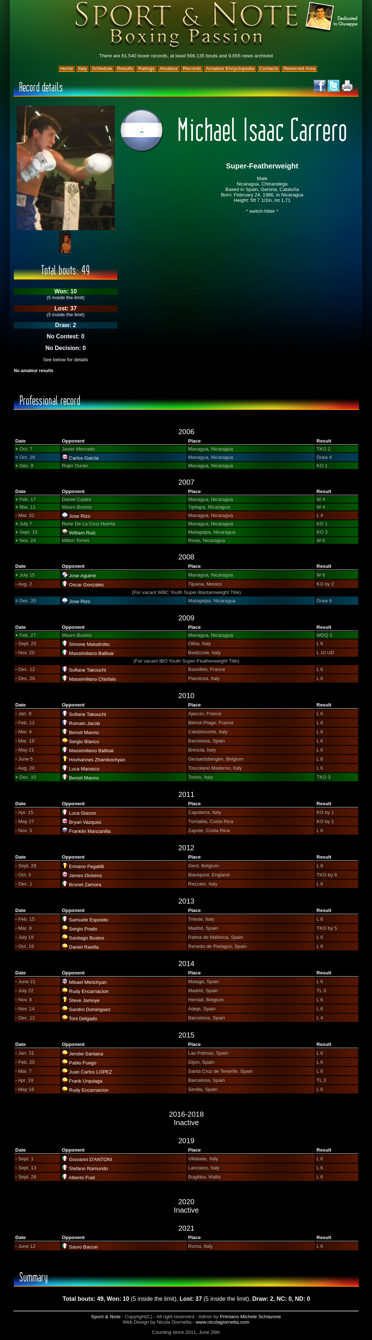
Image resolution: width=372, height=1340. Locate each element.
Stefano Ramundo (88, 1168)
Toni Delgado (83, 1018)
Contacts (269, 68)
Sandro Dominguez (89, 1009)
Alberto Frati (82, 1177)
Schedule (102, 68)
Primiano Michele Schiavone (250, 1316)
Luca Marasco (84, 768)
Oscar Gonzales (86, 584)
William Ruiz (82, 532)
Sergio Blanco (84, 741)
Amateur (168, 68)
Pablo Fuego (83, 1063)
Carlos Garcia (83, 458)
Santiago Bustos (86, 938)
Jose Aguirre (82, 575)
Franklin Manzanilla (90, 831)
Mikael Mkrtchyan (88, 982)
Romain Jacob (84, 723)
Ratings (146, 68)
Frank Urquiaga (85, 1081)
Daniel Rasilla (84, 947)
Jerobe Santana (86, 1053)
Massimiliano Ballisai (91, 653)
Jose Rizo (79, 516)
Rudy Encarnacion (89, 991)
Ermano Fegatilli (86, 866)
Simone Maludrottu (89, 644)
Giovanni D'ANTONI (90, 1159)
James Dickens (85, 875)
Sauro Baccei (83, 1247)
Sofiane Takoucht (87, 670)
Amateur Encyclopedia (230, 68)
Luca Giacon (82, 813)
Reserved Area (299, 68)
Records (192, 68)
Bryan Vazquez (85, 822)
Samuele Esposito (88, 919)
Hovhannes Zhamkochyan (97, 759)
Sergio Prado (83, 929)
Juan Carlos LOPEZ (90, 1072)
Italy (82, 68)
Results (125, 68)
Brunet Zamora (85, 884)
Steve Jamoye (84, 1000)
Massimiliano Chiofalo (92, 679)
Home (66, 68)
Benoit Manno (84, 732)
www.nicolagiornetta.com (222, 1322)
